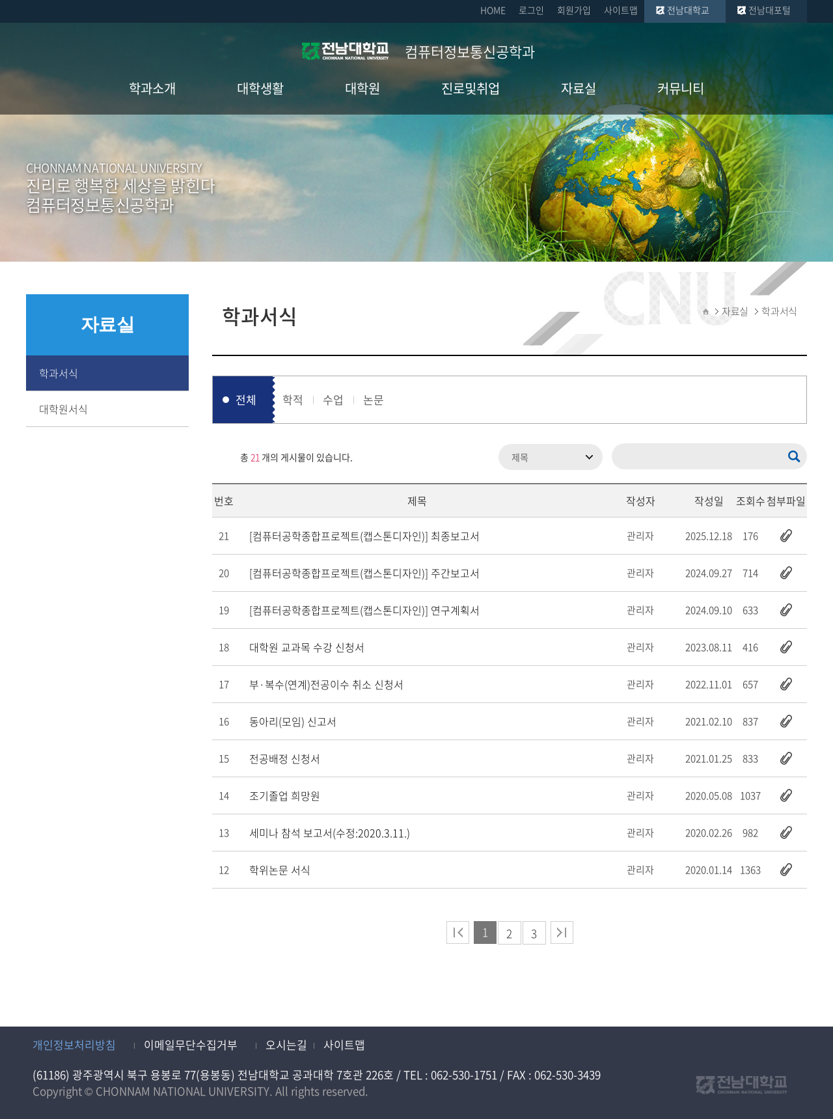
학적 (292, 399)
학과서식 (58, 373)
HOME (493, 9)
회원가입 (574, 9)
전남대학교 (688, 9)
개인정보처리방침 (74, 1044)
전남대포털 (769, 9)
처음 (457, 932)
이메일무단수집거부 (191, 1044)
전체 (246, 399)
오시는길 (286, 1044)
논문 (373, 399)
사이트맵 (621, 9)
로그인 (531, 9)
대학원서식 (63, 409)
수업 (333, 399)
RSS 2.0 (222, 457)
